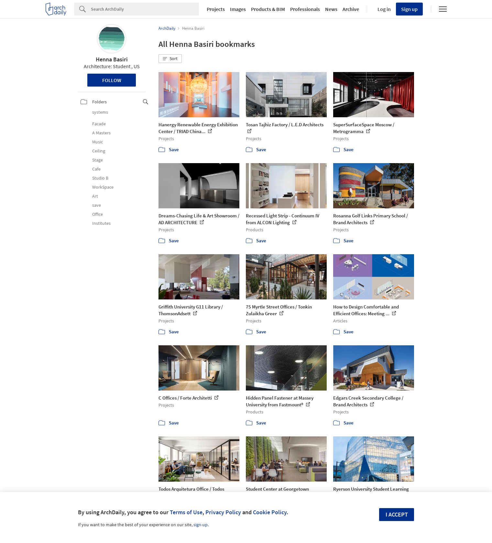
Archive (351, 9)
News (331, 9)
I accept (397, 514)
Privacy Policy (223, 512)
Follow (111, 80)
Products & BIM (268, 9)
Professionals (305, 9)
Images (238, 9)
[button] (170, 58)
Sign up (409, 9)
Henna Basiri (112, 59)
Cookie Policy (270, 512)
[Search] (145, 9)
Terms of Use (186, 512)
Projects (216, 9)
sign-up (200, 524)
